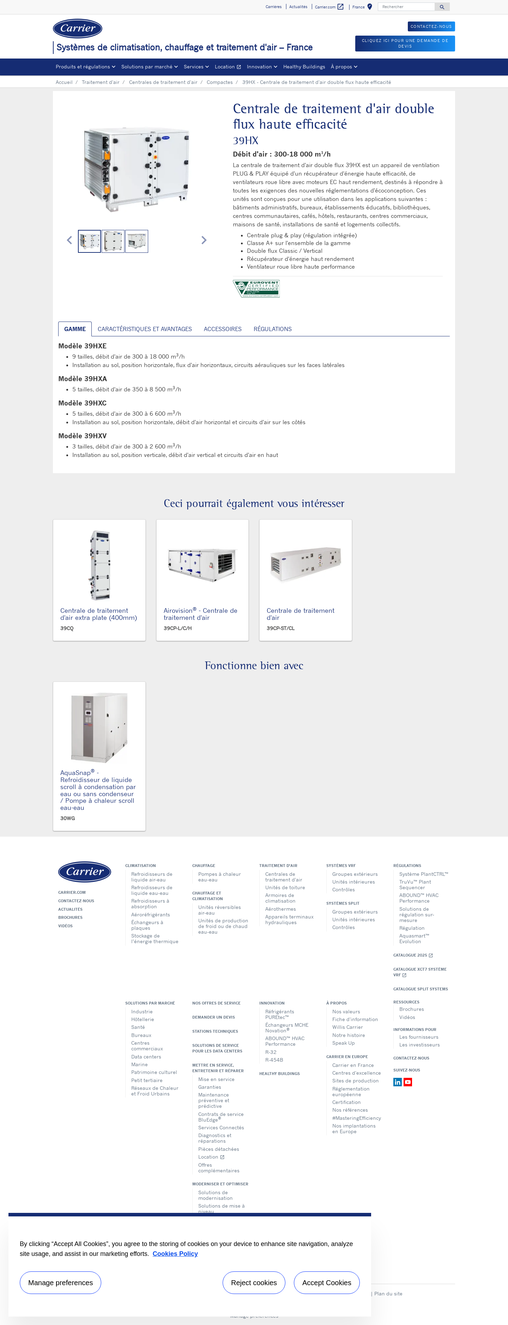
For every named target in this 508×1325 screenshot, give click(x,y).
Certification (346, 1102)
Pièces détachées (218, 1149)
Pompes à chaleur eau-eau (219, 877)
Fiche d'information (355, 1019)
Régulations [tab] (273, 328)
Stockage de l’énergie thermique (155, 938)
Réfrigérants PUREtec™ (279, 1014)
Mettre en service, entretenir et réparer (218, 1068)
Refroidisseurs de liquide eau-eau (152, 890)
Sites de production (355, 1080)
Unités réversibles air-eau (219, 910)
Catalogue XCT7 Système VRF (420, 972)
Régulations (407, 865)
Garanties (209, 1087)
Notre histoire (348, 1035)
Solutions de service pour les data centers (217, 1048)
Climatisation (140, 865)
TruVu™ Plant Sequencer (415, 884)
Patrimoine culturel (154, 1072)
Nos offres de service (216, 1003)
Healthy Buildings (304, 66)
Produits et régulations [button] (83, 66)
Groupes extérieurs (355, 874)
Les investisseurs (419, 1045)
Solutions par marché (150, 1003)
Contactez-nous (76, 900)
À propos (336, 1003)
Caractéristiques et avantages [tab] (145, 328)
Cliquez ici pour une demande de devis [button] (405, 43)
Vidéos (65, 925)
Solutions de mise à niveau (221, 1208)
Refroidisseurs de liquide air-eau (152, 877)
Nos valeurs (346, 1011)
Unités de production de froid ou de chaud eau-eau (223, 926)
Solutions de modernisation (215, 1195)
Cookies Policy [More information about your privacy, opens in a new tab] (175, 1253)
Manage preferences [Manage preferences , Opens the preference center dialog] (60, 1283)
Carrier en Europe (347, 1056)
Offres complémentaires (219, 1167)
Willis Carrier (347, 1027)
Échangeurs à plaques (147, 925)
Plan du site (388, 1293)
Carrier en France (353, 1065)
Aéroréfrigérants (150, 914)
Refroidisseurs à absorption (150, 903)
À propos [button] (341, 66)
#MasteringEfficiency (356, 1118)
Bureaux (141, 1035)
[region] (189, 1265)
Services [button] (194, 66)
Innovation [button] (259, 66)
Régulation (412, 928)
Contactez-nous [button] (431, 26)
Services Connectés (221, 1127)
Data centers (146, 1057)
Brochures (70, 917)
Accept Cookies (326, 1283)
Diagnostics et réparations (214, 1138)
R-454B (274, 1060)
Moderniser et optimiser (220, 1183)
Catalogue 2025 (413, 955)
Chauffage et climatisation (207, 896)
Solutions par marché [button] (147, 66)
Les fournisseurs (419, 1037)
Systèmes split (342, 903)
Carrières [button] (274, 6)
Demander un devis (213, 1017)
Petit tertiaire (147, 1080)
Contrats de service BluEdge (221, 1117)
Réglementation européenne (351, 1091)
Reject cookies (254, 1283)
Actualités (70, 909)
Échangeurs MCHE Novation (286, 1027)
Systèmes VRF (341, 865)
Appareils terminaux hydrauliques (289, 919)
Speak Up (343, 1043)
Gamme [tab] (75, 328)
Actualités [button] (298, 6)
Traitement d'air (101, 82)
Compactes (220, 82)
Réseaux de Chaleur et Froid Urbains (155, 1091)
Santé (138, 1027)
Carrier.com (72, 892)
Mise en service (216, 1079)
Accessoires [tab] (223, 328)
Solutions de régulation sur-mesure (416, 914)
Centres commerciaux (147, 1045)
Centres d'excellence (356, 1073)
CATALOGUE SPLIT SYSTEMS (420, 989)
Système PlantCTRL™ (423, 874)
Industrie (142, 1011)
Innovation (272, 1003)
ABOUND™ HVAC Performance (419, 898)
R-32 (271, 1052)
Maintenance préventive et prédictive (213, 1100)
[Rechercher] (406, 6)
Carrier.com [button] (329, 7)
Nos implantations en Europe (354, 1128)
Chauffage (203, 865)
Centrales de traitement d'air (163, 82)
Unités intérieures (353, 882)
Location (229, 67)
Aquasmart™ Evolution (414, 938)
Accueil (64, 82)
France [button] (363, 8)
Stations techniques (215, 1031)
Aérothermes (280, 909)
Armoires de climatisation (280, 898)
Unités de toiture (285, 887)
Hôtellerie (142, 1019)
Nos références (350, 1110)
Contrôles (343, 889)
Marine (139, 1064)
